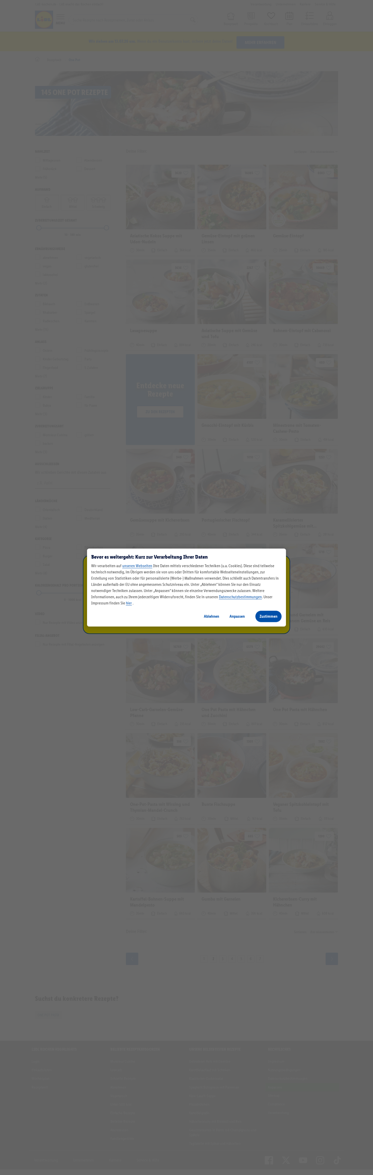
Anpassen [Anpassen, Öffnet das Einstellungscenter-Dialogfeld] (237, 616)
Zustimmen (268, 616)
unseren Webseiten (137, 565)
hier (129, 603)
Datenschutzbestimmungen (240, 596)
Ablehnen (211, 616)
